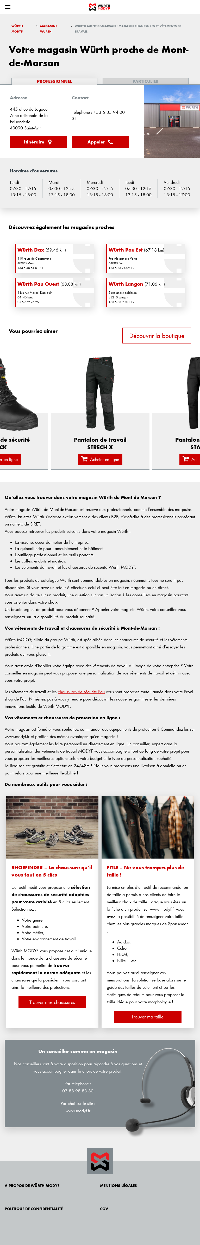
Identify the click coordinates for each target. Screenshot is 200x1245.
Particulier (146, 81)
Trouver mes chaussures (52, 1002)
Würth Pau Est (126, 250)
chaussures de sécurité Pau (81, 691)
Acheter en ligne (100, 459)
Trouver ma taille (148, 1016)
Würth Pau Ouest (38, 284)
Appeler (100, 142)
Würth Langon (126, 284)
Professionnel (54, 81)
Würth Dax (30, 250)
